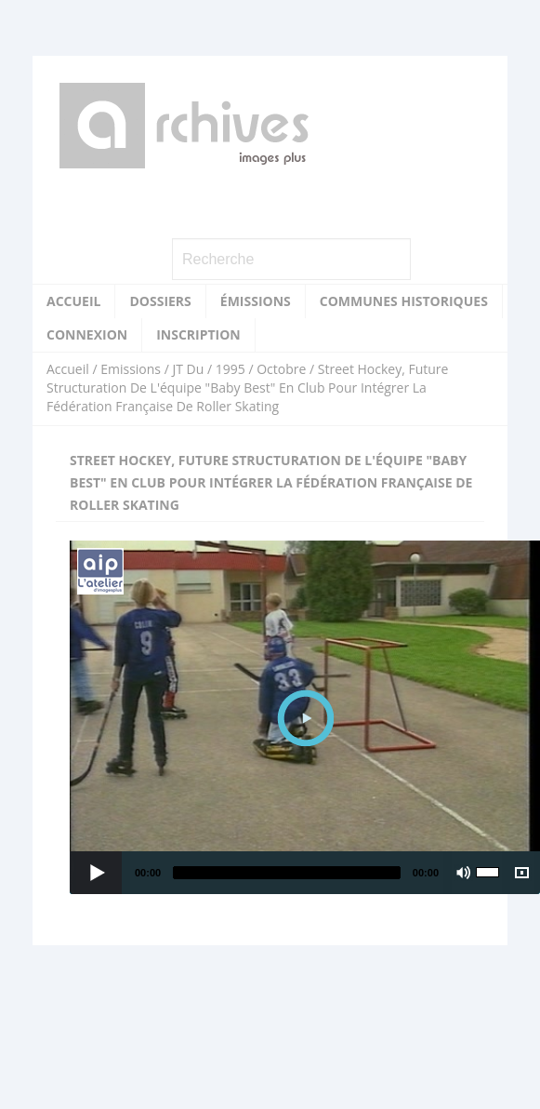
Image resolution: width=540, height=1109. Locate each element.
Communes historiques (404, 301)
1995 (230, 369)
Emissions (130, 369)
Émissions (255, 301)
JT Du (188, 369)
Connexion (86, 334)
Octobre (281, 369)
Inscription (198, 334)
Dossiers (160, 301)
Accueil (73, 301)
